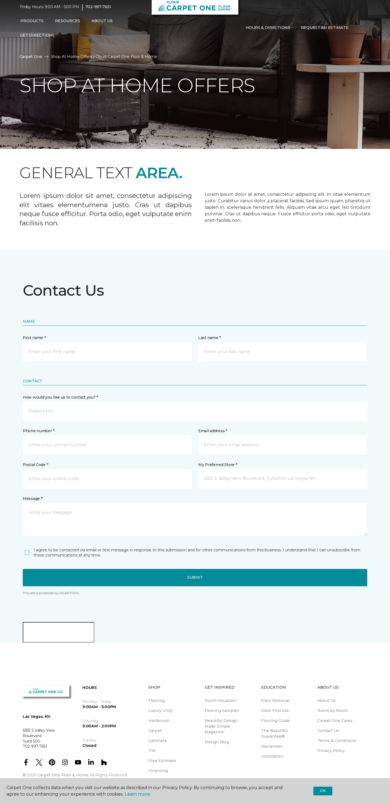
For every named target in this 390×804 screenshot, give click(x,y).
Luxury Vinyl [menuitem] (160, 710)
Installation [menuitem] (272, 756)
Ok (323, 790)
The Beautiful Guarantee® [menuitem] (274, 733)
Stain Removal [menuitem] (275, 700)
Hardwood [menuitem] (158, 720)
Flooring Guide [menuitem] (275, 720)
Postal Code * (35, 465)
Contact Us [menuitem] (328, 730)
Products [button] (32, 23)
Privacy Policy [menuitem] (331, 750)
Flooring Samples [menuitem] (222, 710)
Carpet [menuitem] (155, 730)
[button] (358, 30)
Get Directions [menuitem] (37, 37)
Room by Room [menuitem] (332, 710)
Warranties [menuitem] (271, 746)
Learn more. (138, 794)
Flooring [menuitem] (156, 700)
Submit (195, 577)
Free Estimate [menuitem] (162, 760)
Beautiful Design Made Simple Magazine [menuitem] (221, 726)
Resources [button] (67, 23)
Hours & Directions (268, 30)
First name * (34, 338)
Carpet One (31, 56)
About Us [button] (102, 23)
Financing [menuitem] (158, 770)
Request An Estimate (325, 30)
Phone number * (38, 431)
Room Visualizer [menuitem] (220, 700)
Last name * (209, 338)
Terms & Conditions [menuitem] (336, 740)
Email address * (212, 431)
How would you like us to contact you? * (60, 397)
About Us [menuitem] (326, 700)
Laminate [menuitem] (157, 740)
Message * (32, 498)
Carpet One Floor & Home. (63, 775)
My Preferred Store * (217, 465)
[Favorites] (364, 30)
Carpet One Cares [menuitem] (334, 720)
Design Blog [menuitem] (217, 742)
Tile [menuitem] (152, 750)
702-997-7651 (98, 9)
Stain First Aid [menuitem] (274, 710)
